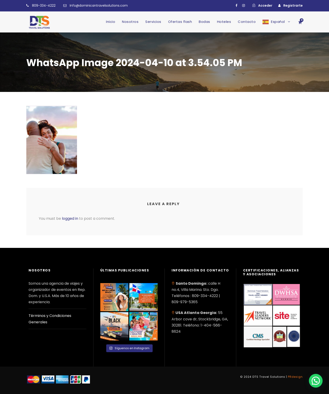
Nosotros (130, 21)
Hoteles (224, 21)
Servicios (153, 21)
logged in (70, 218)
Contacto (247, 21)
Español (278, 21)
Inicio (110, 21)
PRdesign (295, 377)
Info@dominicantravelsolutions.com (99, 5)
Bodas (204, 21)
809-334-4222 (44, 5)
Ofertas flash (180, 21)
